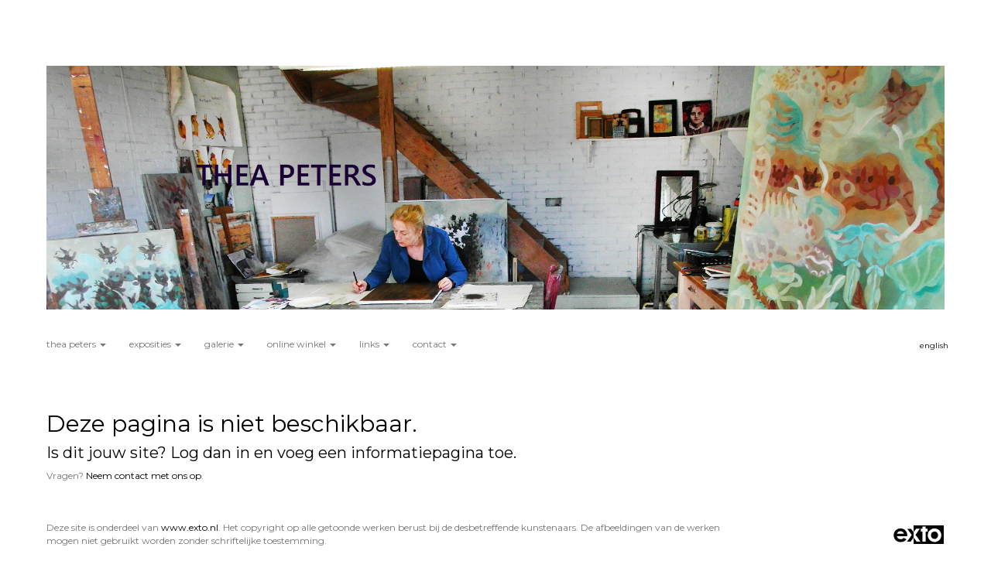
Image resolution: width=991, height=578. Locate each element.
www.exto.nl (189, 527)
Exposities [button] (155, 344)
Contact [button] (435, 344)
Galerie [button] (224, 344)
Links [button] (374, 344)
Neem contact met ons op (143, 475)
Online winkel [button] (301, 344)
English (934, 345)
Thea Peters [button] (76, 344)
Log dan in (210, 452)
